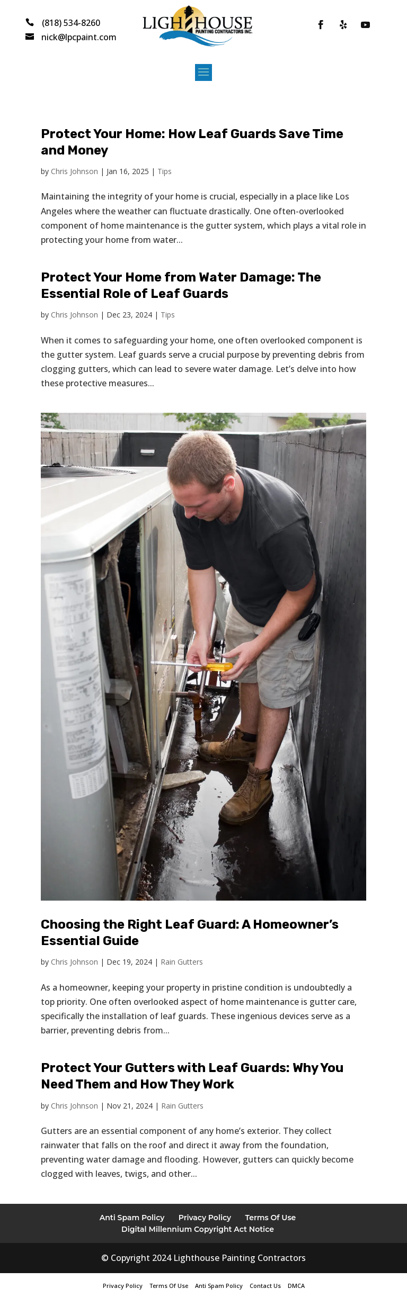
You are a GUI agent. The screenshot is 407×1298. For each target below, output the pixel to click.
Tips (164, 171)
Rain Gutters (182, 962)
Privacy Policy (205, 1217)
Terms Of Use (270, 1217)
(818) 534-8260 (71, 23)
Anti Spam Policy (132, 1217)
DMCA (296, 1286)
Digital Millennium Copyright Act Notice (197, 1229)
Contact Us (265, 1286)
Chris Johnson (74, 171)
